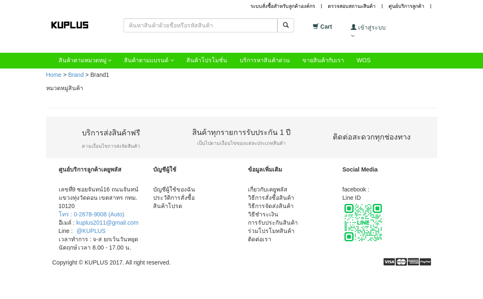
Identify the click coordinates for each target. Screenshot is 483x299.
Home (54, 74)
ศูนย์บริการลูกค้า (406, 6)
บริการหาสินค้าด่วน (265, 60)
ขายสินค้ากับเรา (323, 60)
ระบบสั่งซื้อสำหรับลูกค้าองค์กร (282, 6)
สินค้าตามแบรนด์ (149, 60)
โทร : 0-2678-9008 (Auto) (91, 214)
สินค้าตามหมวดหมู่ (85, 60)
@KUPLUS (91, 231)
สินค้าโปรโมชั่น (206, 60)
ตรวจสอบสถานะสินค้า (352, 6)
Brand (76, 74)
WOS (363, 60)
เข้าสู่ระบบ (368, 31)
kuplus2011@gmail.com (107, 222)
